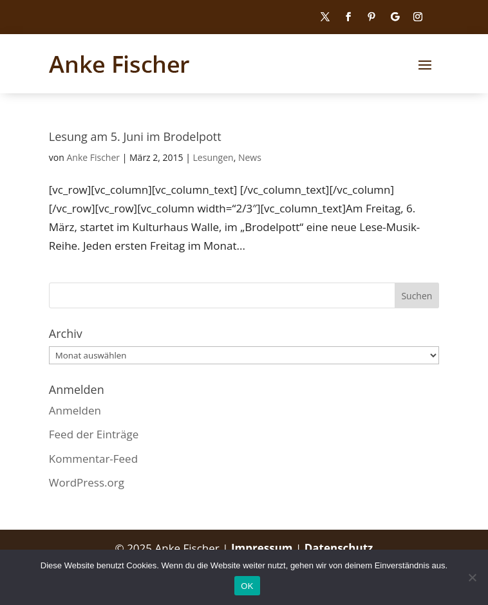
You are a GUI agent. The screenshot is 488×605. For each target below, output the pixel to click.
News (249, 157)
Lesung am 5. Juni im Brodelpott (135, 136)
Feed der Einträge (93, 434)
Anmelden (75, 410)
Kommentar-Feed (93, 458)
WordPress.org (86, 482)
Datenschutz (339, 548)
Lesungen (213, 157)
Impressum (263, 548)
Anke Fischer (93, 157)
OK (247, 586)
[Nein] (471, 577)
